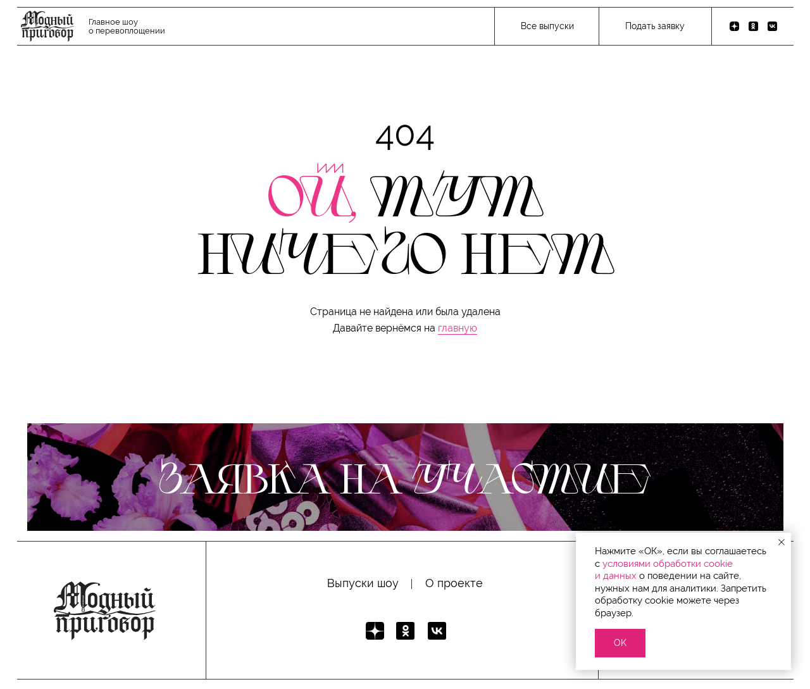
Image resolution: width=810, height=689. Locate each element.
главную (457, 328)
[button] (655, 26)
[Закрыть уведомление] (781, 542)
